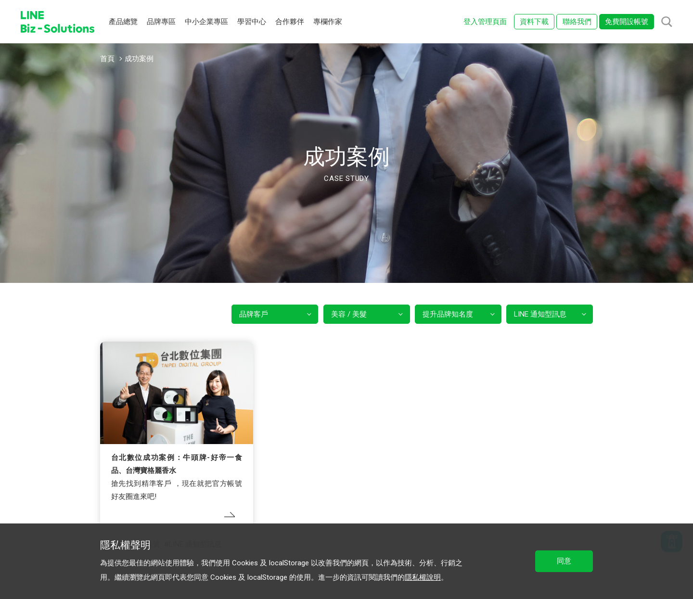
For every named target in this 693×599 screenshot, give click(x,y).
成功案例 (139, 58)
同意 (564, 561)
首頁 (107, 58)
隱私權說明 (423, 577)
